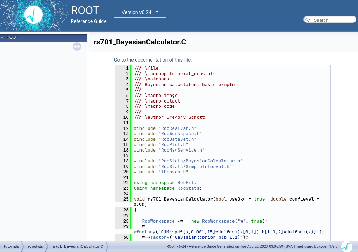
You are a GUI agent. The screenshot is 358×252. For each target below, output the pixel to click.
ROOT (12, 37)
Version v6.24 (136, 12)
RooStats (188, 188)
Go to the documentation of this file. (153, 60)
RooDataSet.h (177, 139)
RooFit (186, 183)
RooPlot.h (173, 144)
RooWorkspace (158, 221)
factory (146, 232)
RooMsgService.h (181, 150)
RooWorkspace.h (180, 133)
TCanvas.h (173, 172)
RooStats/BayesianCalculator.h (200, 161)
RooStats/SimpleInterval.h (195, 166)
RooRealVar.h (177, 128)
